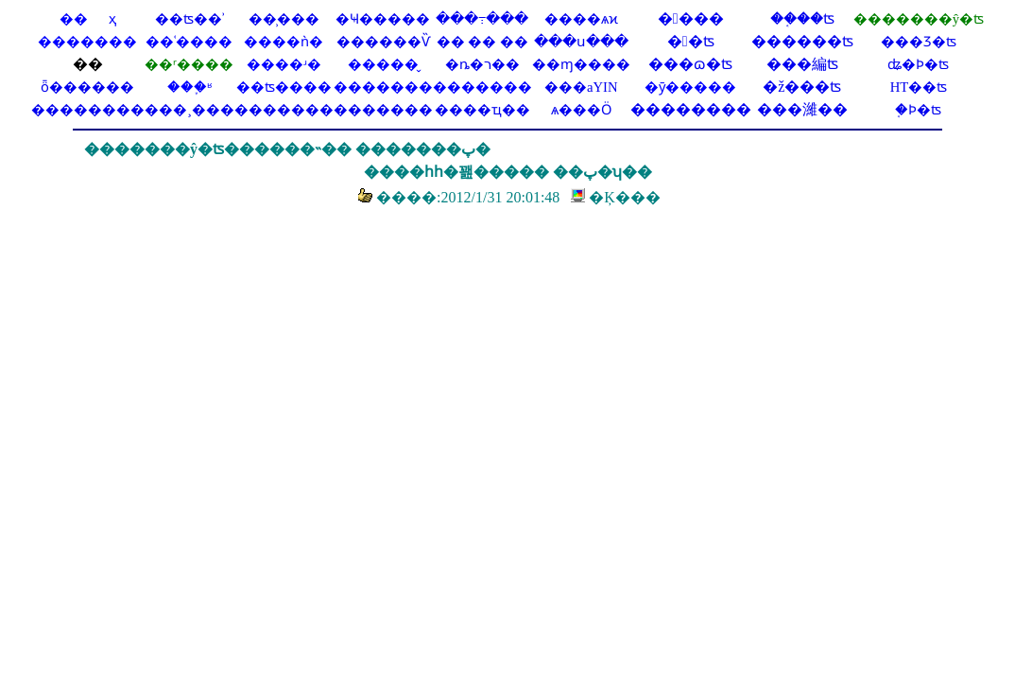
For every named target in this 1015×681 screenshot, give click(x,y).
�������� (88, 109)
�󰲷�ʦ (690, 41)
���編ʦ (802, 64)
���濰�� (802, 109)
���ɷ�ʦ (690, 64)
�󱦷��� (691, 18)
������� (383, 109)
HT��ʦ (919, 87)
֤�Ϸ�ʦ (918, 109)
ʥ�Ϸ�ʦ (918, 64)
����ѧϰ (581, 18)
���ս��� (581, 41)
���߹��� (482, 18)
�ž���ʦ (802, 87)
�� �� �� (482, 41)
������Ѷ (383, 41)
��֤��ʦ (802, 18)
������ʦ (802, 41)
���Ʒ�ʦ (918, 41)
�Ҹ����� (382, 18)
